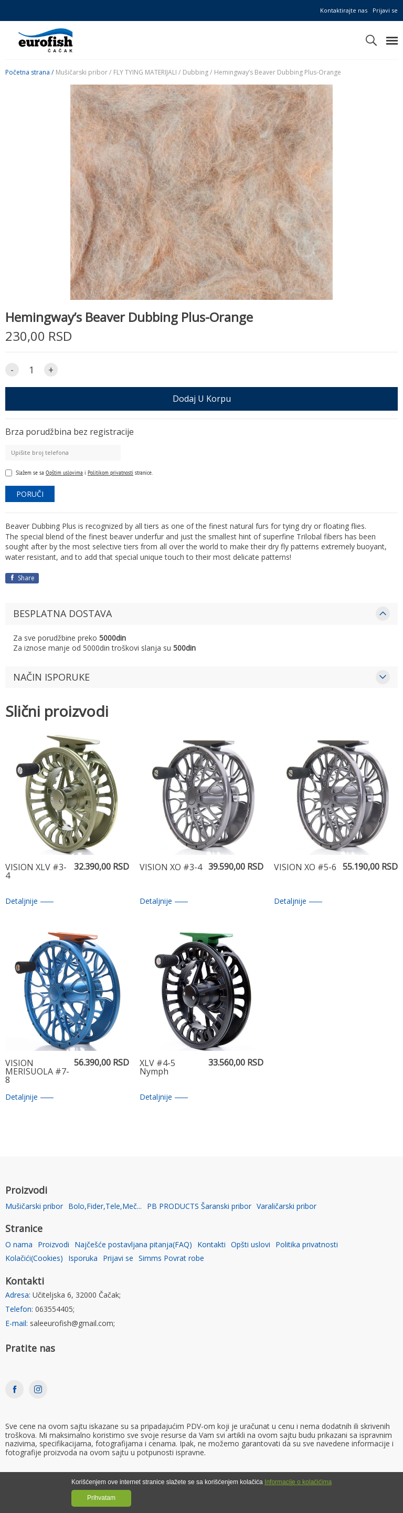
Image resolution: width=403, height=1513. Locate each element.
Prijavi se (385, 10)
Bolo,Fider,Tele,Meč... (105, 1206)
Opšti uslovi (250, 1244)
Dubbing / (197, 72)
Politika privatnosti (306, 1244)
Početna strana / (29, 72)
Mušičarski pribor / (83, 72)
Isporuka (83, 1258)
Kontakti (211, 1244)
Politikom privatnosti (110, 472)
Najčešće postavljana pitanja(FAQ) (133, 1244)
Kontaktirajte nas (343, 10)
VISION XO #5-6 (305, 868)
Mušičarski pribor (34, 1206)
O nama (19, 1244)
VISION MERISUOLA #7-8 (37, 1072)
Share (22, 577)
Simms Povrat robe (171, 1258)
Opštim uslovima (64, 472)
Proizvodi (53, 1244)
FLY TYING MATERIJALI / (147, 72)
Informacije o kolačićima (298, 1482)
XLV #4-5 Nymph (157, 1068)
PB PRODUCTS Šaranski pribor (199, 1206)
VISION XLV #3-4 (36, 872)
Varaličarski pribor (286, 1206)
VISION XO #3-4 (171, 868)
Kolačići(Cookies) (34, 1258)
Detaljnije (29, 901)
